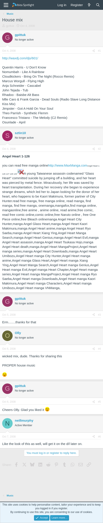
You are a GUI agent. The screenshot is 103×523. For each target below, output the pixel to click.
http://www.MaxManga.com (67, 165)
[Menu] (6, 5)
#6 (99, 436)
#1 (99, 50)
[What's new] (89, 5)
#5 (99, 401)
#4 (99, 348)
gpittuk (10, 25)
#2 (99, 148)
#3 (99, 314)
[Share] (93, 50)
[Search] (98, 5)
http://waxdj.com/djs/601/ (20, 58)
